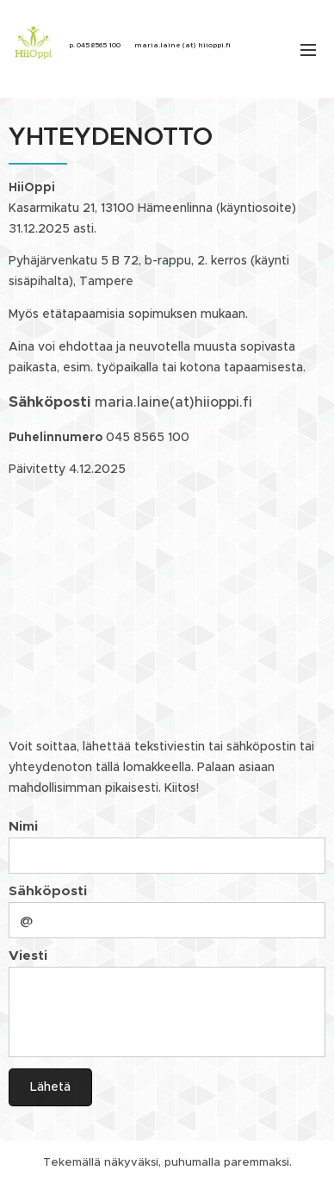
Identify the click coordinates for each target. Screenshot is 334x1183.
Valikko (308, 50)
